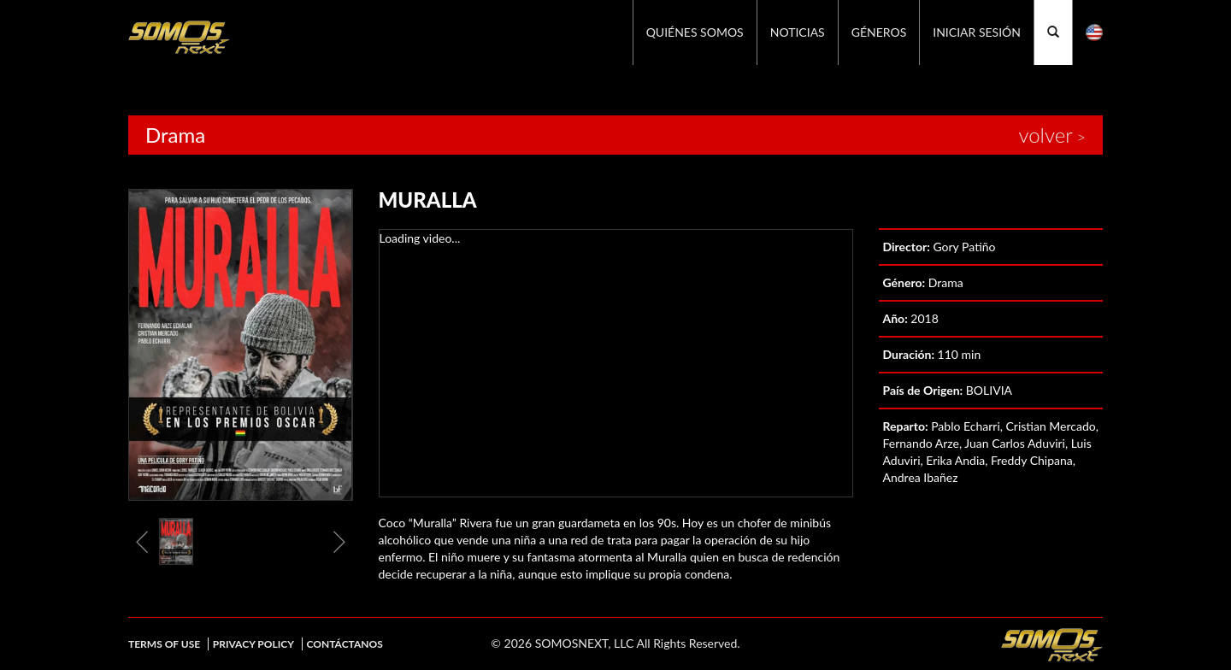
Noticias (797, 32)
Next (339, 542)
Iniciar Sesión (977, 32)
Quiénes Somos (695, 32)
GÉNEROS (879, 32)
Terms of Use (164, 644)
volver (1045, 135)
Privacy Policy (253, 644)
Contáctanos (345, 644)
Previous (142, 542)
